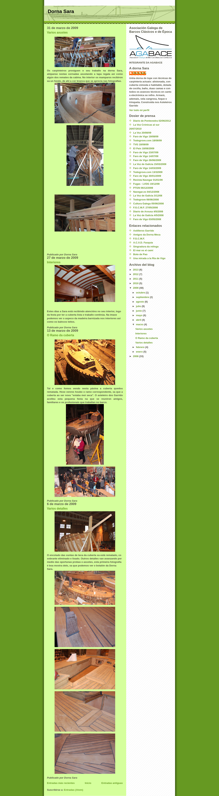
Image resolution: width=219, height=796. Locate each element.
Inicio (88, 783)
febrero (140, 347)
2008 (136, 356)
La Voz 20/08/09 (142, 132)
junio (139, 310)
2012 (136, 274)
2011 (136, 278)
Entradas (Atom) (73, 789)
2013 (136, 269)
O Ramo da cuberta (60, 335)
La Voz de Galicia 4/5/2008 (148, 215)
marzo (140, 324)
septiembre (143, 297)
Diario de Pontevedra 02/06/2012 (152, 120)
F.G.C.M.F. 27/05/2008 (145, 207)
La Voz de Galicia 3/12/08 (147, 195)
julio (139, 306)
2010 (136, 283)
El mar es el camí (143, 250)
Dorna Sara (61, 11)
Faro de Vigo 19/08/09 (145, 136)
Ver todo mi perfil (139, 110)
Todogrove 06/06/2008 (146, 199)
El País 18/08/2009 (143, 148)
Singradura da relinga (146, 246)
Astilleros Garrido (143, 230)
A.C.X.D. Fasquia (143, 242)
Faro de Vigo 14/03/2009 (147, 168)
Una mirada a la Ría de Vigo (149, 258)
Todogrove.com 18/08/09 (147, 140)
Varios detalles (57, 508)
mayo (139, 315)
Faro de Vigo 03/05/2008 (147, 219)
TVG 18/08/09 (141, 144)
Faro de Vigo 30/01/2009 (147, 175)
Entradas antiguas (112, 783)
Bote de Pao (140, 254)
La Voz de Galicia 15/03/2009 (149, 164)
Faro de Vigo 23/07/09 (145, 152)
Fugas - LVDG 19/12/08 (146, 183)
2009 (136, 287)
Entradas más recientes (61, 783)
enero (139, 351)
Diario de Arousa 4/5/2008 (148, 211)
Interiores (53, 262)
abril (139, 319)
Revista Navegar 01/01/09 (148, 179)
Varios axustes (57, 32)
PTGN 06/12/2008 (143, 187)
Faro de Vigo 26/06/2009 (147, 160)
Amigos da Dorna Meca (146, 234)
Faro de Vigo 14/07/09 (145, 156)
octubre (141, 292)
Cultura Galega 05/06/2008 (148, 203)
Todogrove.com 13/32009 (147, 172)
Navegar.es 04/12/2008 (146, 191)
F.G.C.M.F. (139, 238)
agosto (140, 301)
